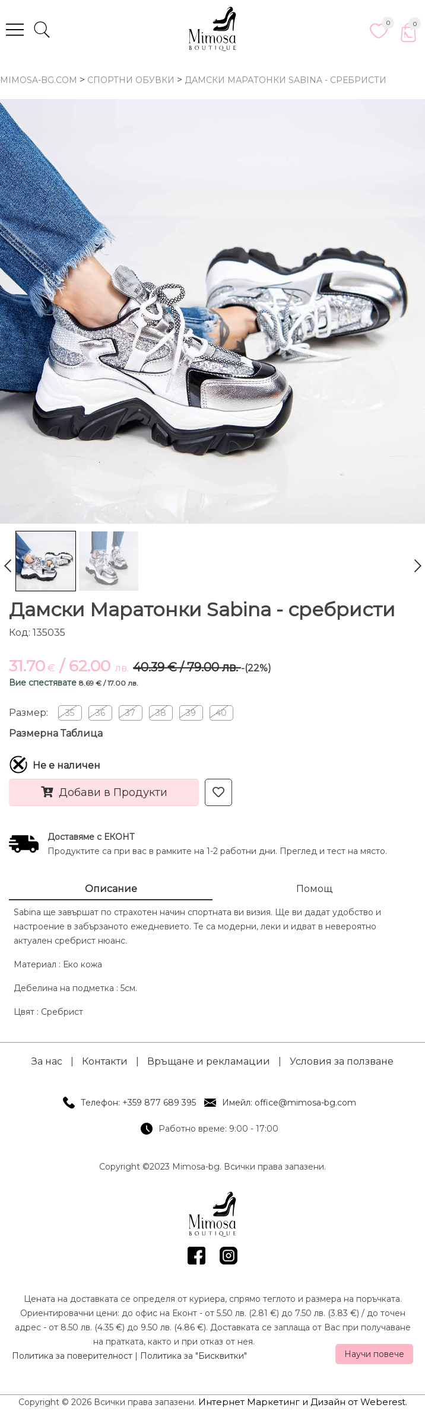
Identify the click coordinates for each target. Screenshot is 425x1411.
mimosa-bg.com (38, 80)
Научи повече (374, 1354)
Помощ (314, 888)
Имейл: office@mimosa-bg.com (289, 1102)
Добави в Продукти (104, 792)
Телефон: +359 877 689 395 (138, 1102)
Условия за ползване (342, 1061)
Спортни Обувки (131, 80)
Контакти (105, 1061)
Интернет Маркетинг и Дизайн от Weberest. (302, 1401)
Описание (111, 888)
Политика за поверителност (72, 1356)
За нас (46, 1061)
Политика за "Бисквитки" (193, 1356)
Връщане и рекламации (208, 1061)
